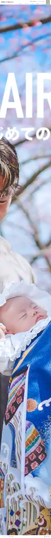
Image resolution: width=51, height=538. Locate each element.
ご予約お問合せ (48, 4)
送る (47, 536)
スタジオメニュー (6, 536)
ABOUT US (43, 3)
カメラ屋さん (32, 3)
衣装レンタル (26, 3)
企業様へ (38, 3)
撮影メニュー (21, 3)
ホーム (2, 536)
